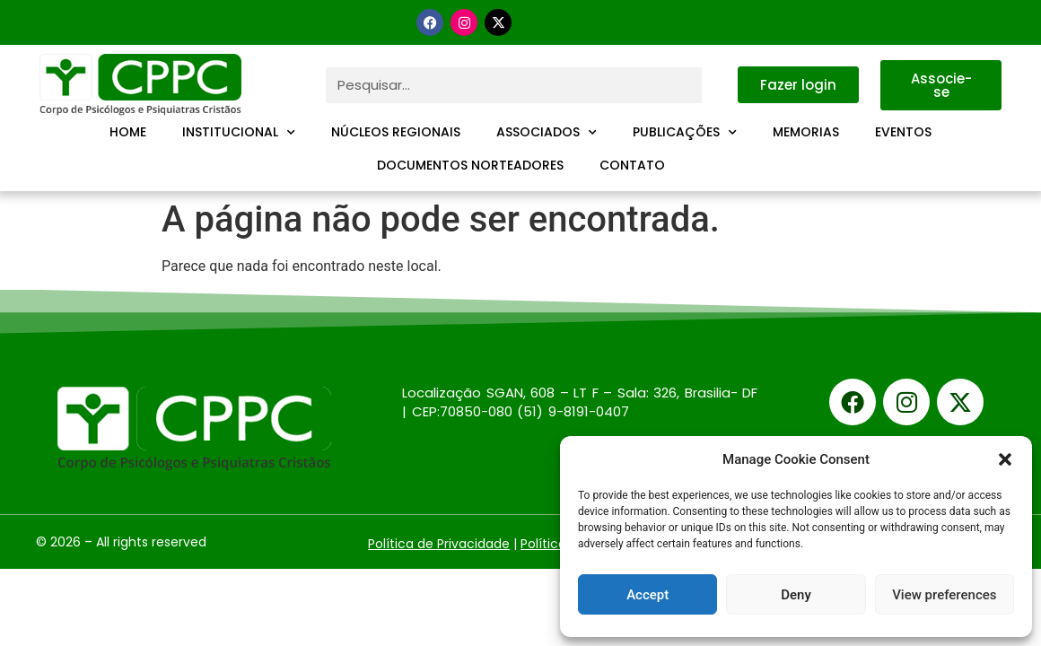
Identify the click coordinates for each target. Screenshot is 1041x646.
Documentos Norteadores (470, 165)
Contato (632, 165)
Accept (647, 595)
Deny (796, 595)
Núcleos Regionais (395, 132)
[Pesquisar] (720, 85)
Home (127, 132)
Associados (546, 132)
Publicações (685, 132)
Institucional (238, 132)
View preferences (944, 595)
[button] (1005, 459)
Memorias (806, 132)
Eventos (903, 132)
